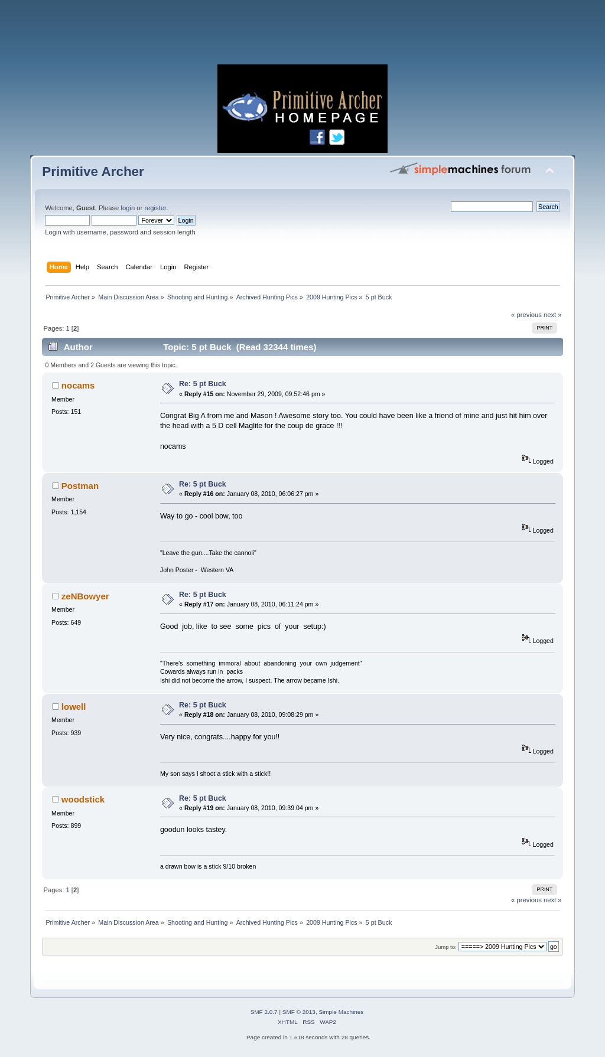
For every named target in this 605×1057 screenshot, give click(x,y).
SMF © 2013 (298, 1012)
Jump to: (446, 947)
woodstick (83, 799)
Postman (80, 486)
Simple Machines (340, 1012)
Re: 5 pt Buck (202, 384)
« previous (526, 314)
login (128, 207)
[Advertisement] (302, 35)
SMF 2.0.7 (264, 1012)
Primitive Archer (93, 171)
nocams (78, 385)
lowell (73, 707)
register (155, 207)
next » (553, 314)
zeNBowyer (85, 596)
